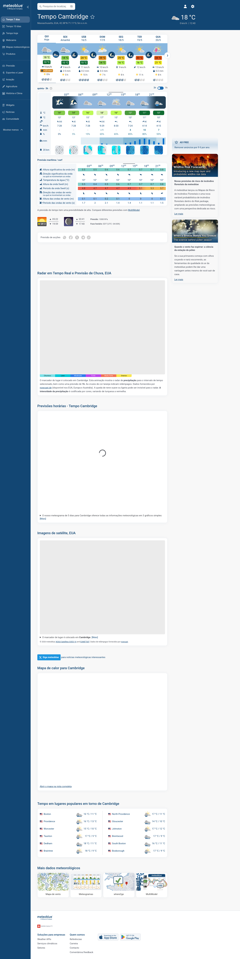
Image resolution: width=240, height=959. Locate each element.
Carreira (81, 941)
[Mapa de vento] (61, 885)
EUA (64, 23)
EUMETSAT (92, 642)
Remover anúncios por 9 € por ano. (202, 144)
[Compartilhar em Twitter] (85, 237)
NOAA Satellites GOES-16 (73, 642)
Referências (83, 936)
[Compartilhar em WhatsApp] (72, 237)
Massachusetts (53, 23)
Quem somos (84, 931)
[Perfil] (163, 6)
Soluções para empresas (59, 931)
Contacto (82, 946)
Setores (49, 946)
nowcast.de (53, 387)
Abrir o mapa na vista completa (63, 786)
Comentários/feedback (89, 951)
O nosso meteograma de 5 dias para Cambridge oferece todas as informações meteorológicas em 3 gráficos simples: (108, 517)
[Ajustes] (171, 6)
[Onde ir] (126, 885)
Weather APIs (52, 936)
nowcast (132, 642)
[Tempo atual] (160, 18)
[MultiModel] (159, 885)
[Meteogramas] (93, 885)
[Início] (12, 6)
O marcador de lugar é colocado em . (78, 637)
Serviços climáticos (55, 941)
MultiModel (141, 210)
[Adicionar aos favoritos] (100, 17)
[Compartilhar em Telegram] (91, 237)
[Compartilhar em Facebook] (78, 237)
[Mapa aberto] (79, 6)
